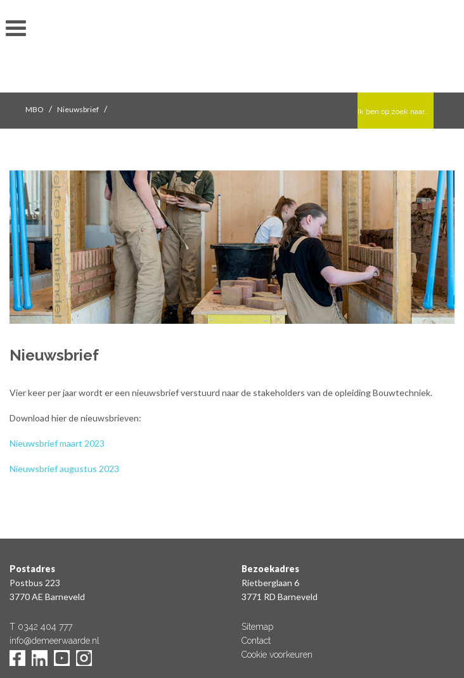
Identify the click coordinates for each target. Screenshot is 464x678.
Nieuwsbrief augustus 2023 (64, 468)
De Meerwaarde (232, 48)
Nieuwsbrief (78, 109)
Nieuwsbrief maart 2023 (57, 443)
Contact (256, 641)
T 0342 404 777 (41, 627)
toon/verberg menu (16, 28)
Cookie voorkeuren (277, 654)
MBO (34, 109)
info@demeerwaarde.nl (55, 641)
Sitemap (257, 627)
